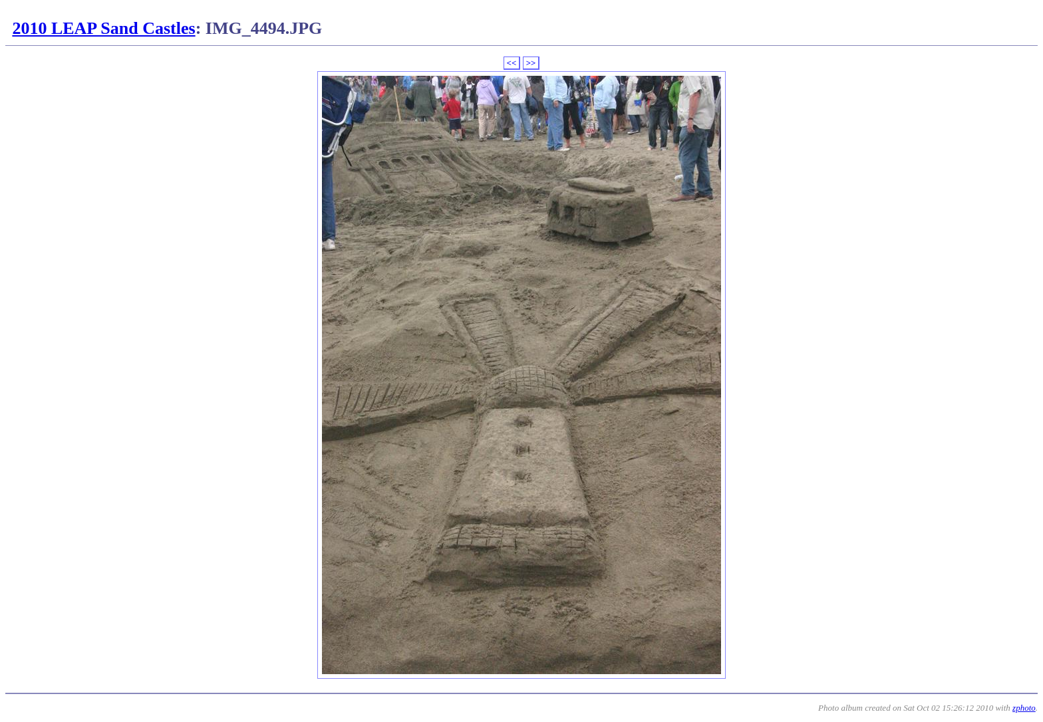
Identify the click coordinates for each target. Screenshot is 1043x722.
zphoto (1024, 708)
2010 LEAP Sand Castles (103, 28)
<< (512, 63)
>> (531, 63)
